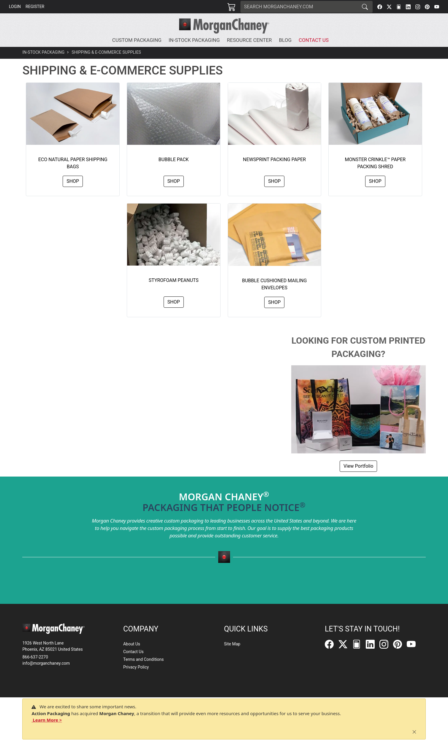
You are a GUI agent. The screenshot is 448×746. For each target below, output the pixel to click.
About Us (131, 644)
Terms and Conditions (143, 659)
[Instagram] (417, 6)
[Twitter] (389, 6)
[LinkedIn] (408, 6)
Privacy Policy (136, 667)
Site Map (232, 644)
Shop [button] (73, 181)
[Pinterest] (427, 6)
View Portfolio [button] (358, 466)
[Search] (298, 7)
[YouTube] (436, 6)
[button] (138, 40)
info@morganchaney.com (46, 663)
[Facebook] (379, 6)
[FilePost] (398, 6)
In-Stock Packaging (43, 52)
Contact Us (133, 651)
